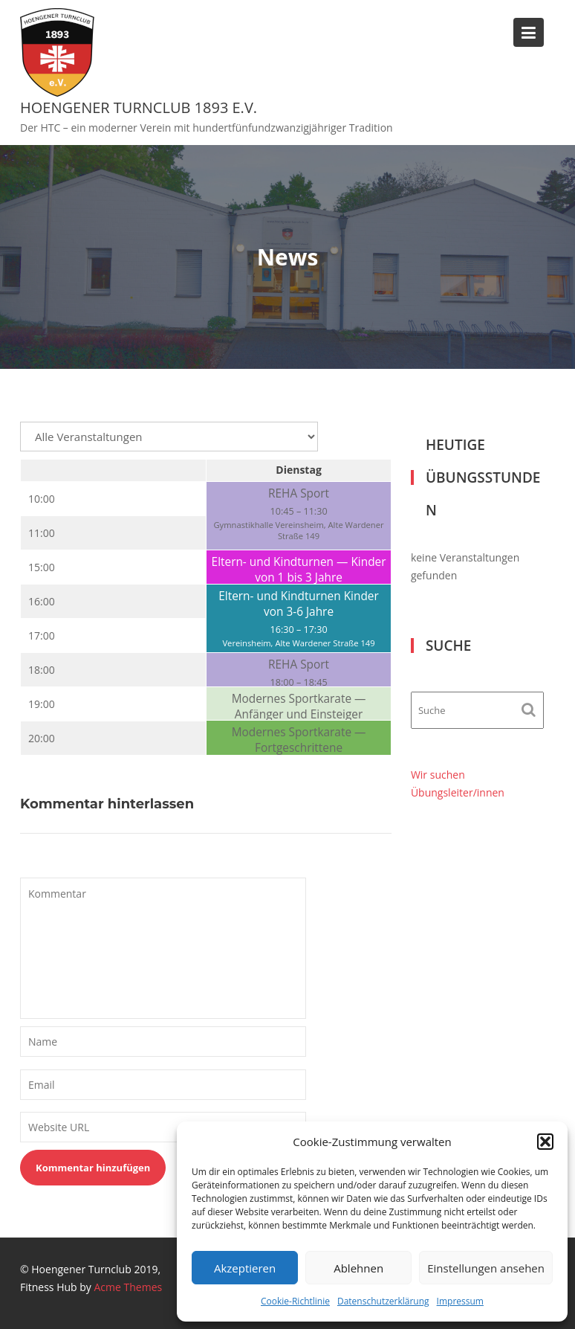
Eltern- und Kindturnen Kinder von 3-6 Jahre (298, 604)
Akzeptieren (245, 1268)
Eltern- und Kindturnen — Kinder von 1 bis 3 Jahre (299, 569)
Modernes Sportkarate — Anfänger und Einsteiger (299, 706)
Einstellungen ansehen (486, 1268)
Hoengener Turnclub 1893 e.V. (138, 107)
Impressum (460, 1301)
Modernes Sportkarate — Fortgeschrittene (299, 740)
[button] (545, 1141)
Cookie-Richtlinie (295, 1301)
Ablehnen (358, 1268)
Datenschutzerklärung (383, 1301)
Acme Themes (128, 1287)
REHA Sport (298, 493)
